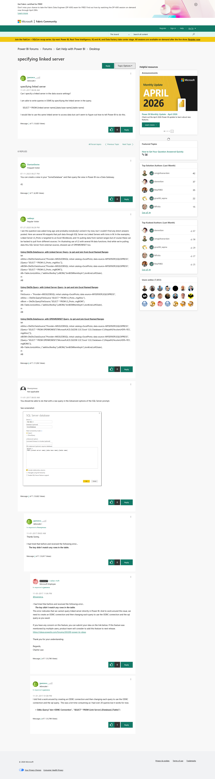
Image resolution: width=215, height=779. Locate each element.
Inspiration (75, 21)
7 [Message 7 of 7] (28, 193)
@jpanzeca (38, 596)
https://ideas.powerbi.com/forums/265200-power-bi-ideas (59, 632)
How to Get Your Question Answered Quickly (162, 151)
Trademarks (191, 761)
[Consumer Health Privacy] (53, 770)
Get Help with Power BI (70, 49)
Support (133, 21)
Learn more (23, 13)
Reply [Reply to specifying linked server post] (126, 130)
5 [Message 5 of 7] (41, 658)
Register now (194, 39)
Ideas (86, 21)
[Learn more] (151, 124)
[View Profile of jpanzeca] (31, 77)
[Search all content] (164, 34)
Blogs (111, 21)
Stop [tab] (172, 131)
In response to (36, 527)
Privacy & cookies (162, 761)
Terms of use (178, 761)
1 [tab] (164, 131)
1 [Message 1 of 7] (28, 123)
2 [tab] (165, 131)
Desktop (94, 49)
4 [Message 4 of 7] (41, 718)
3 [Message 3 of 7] (34, 556)
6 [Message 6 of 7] (28, 363)
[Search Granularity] (120, 34)
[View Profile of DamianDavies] (33, 164)
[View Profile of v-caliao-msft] (53, 580)
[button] (108, 66)
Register (163, 28)
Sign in (173, 28)
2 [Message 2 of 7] (28, 496)
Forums (63, 21)
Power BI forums (28, 49)
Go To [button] (191, 28)
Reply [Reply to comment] (126, 199)
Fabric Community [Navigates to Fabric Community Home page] (46, 21)
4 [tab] (169, 131)
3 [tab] (167, 131)
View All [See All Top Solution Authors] (146, 212)
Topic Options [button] (124, 65)
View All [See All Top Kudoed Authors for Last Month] (146, 269)
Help (182, 28)
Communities (98, 21)
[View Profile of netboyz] (30, 218)
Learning (121, 21)
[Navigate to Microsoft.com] (25, 21)
